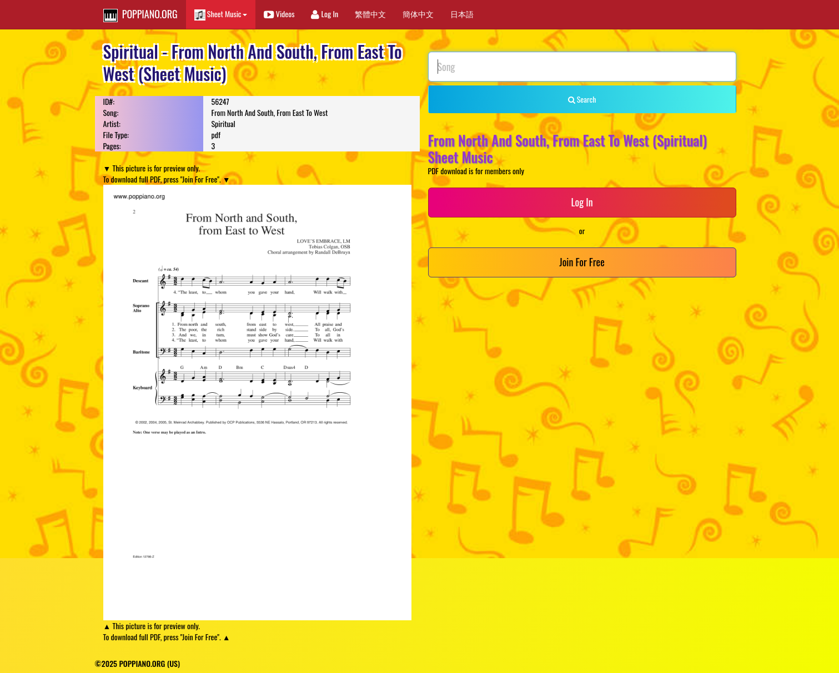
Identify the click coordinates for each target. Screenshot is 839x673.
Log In (324, 13)
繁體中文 (370, 13)
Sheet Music (220, 14)
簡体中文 (418, 13)
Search (582, 99)
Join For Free (581, 262)
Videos (279, 13)
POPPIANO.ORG (140, 14)
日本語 (462, 13)
